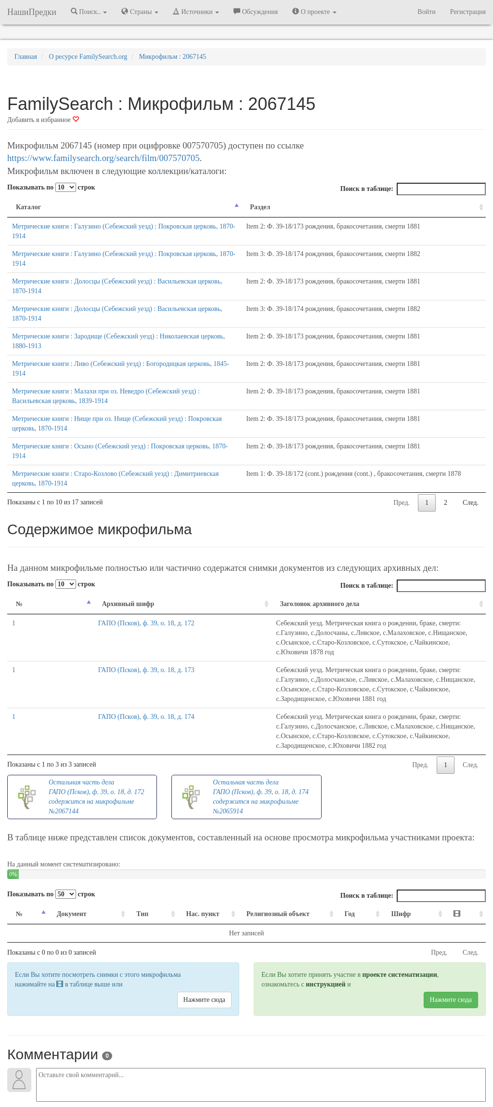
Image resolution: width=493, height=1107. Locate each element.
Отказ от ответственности (228, 1073)
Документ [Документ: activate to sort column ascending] (67, 788)
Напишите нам (131, 1073)
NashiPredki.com (82, 1073)
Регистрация (468, 11)
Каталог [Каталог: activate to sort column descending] (28, 207)
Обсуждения (256, 11)
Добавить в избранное (43, 119)
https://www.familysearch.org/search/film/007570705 (103, 158)
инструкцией (325, 859)
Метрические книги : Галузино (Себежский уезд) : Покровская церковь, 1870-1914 (130, 226)
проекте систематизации (400, 849)
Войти (426, 11)
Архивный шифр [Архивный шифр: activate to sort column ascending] (66, 536)
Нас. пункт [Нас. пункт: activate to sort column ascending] (182, 788)
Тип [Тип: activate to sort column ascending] (128, 788)
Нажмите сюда (204, 874)
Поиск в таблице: (413, 189)
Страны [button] (139, 11)
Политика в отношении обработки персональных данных (352, 1073)
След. (471, 435)
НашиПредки (31, 12)
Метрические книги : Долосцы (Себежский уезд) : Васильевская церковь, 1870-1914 (132, 262)
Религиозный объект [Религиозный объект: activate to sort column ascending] (273, 788)
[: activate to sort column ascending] (468, 789)
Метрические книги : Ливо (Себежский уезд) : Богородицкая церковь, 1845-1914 (127, 315)
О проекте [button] (314, 11)
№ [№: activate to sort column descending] (19, 536)
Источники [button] (196, 11)
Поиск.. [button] (89, 11)
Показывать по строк (51, 187)
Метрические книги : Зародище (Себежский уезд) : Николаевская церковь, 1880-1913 (134, 297)
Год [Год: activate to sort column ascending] (367, 788)
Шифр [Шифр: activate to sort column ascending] (413, 788)
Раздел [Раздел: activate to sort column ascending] (296, 207)
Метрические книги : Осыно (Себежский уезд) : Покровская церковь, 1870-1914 (126, 388)
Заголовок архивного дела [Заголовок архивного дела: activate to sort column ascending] (158, 536)
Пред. (401, 435)
